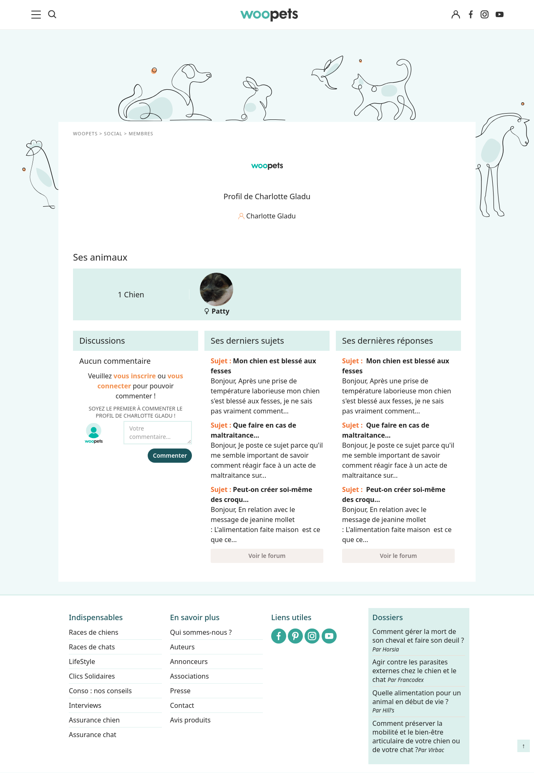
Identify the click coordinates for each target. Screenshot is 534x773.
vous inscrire (134, 375)
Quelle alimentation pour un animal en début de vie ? (417, 702)
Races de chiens (93, 632)
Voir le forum (267, 556)
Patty (216, 294)
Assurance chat (92, 734)
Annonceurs (189, 661)
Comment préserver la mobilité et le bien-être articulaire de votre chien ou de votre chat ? (416, 736)
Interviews (85, 705)
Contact (182, 705)
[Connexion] (455, 15)
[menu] (37, 14)
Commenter (170, 455)
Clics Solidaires (92, 676)
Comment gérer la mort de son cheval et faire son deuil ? (418, 640)
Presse (180, 690)
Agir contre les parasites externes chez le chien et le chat (415, 671)
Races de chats (92, 646)
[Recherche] (52, 14)
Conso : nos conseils (100, 690)
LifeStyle (82, 661)
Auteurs (182, 646)
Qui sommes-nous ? (201, 632)
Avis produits (190, 720)
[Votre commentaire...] (157, 432)
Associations (189, 676)
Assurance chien (94, 720)
